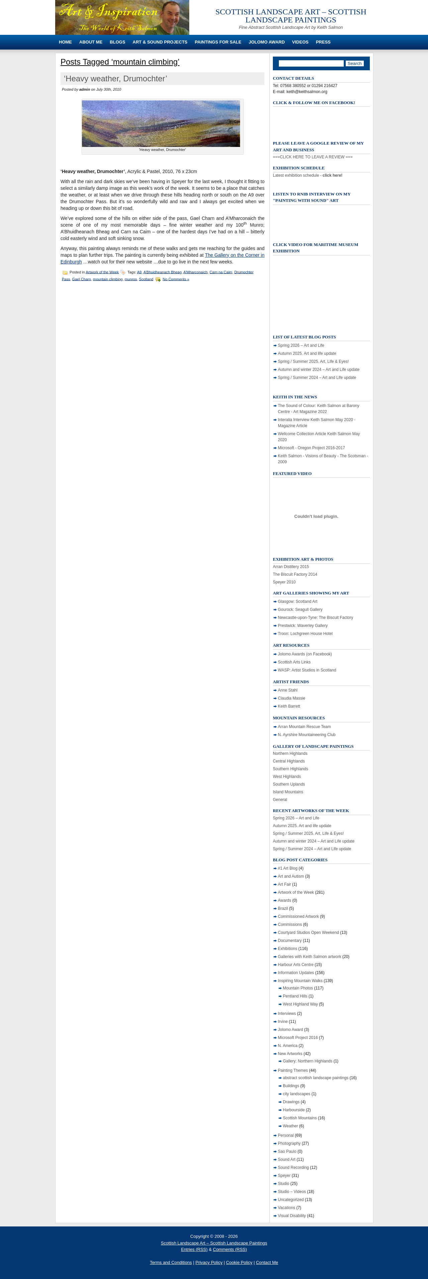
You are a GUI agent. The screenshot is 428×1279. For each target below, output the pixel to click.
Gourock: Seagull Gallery (300, 609)
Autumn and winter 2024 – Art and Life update (318, 369)
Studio (283, 1183)
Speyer (284, 1175)
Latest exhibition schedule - (307, 175)
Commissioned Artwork (298, 916)
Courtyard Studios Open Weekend (308, 932)
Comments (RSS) (230, 1249)
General (280, 799)
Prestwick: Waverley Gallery (303, 625)
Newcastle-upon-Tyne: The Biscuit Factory (315, 617)
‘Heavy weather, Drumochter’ (115, 78)
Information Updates (296, 972)
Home (65, 42)
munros (131, 279)
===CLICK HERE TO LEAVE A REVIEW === (313, 157)
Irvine (283, 1021)
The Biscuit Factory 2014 (295, 574)
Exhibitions (287, 948)
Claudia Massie (291, 698)
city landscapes (296, 1094)
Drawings (291, 1102)
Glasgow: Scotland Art (297, 601)
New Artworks (290, 1053)
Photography (289, 1143)
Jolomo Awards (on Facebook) (305, 654)
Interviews (287, 1013)
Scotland (146, 279)
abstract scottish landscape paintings (315, 1077)
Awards (284, 900)
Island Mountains (288, 792)
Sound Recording (293, 1167)
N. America (288, 1045)
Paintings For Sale (218, 42)
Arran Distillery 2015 (291, 566)
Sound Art (287, 1159)
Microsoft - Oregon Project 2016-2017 (311, 448)
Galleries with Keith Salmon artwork (309, 956)
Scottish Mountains (300, 1118)
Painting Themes (293, 1070)
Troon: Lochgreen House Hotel (305, 633)
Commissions (290, 924)
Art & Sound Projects (160, 42)
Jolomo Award (267, 42)
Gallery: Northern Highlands (307, 1061)
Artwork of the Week (102, 272)
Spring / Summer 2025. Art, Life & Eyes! (313, 361)
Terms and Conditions (171, 1262)
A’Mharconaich (196, 272)
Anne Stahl (288, 690)
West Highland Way (300, 1004)
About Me (90, 42)
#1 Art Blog (288, 868)
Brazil (283, 908)
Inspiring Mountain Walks (300, 980)
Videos (300, 42)
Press (323, 42)
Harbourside (294, 1110)
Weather (290, 1126)
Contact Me (267, 1262)
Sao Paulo (287, 1151)
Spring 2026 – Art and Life (301, 345)
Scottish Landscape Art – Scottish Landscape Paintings (290, 15)
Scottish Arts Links (294, 662)
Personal (286, 1135)
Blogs (117, 42)
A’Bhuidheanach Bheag (162, 272)
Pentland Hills (295, 996)
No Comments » (176, 279)
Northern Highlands (290, 753)
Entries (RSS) (194, 1249)
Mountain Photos (298, 988)
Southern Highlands (290, 769)
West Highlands (287, 776)
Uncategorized (291, 1199)
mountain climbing (108, 279)
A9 (139, 272)
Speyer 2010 (284, 582)
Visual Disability (292, 1215)
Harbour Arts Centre (296, 964)
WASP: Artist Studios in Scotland (307, 670)
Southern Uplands (289, 784)
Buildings (291, 1086)
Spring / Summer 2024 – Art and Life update (317, 377)
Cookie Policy (239, 1262)
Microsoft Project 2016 (298, 1037)
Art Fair (284, 884)
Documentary (290, 940)
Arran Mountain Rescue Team (304, 726)
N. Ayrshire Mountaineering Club (307, 734)
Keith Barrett (289, 706)
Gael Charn (81, 279)
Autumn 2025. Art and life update (307, 353)
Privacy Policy (208, 1262)
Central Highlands (289, 761)
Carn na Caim (221, 272)
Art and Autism (291, 876)
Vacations (286, 1207)
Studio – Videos (292, 1191)
